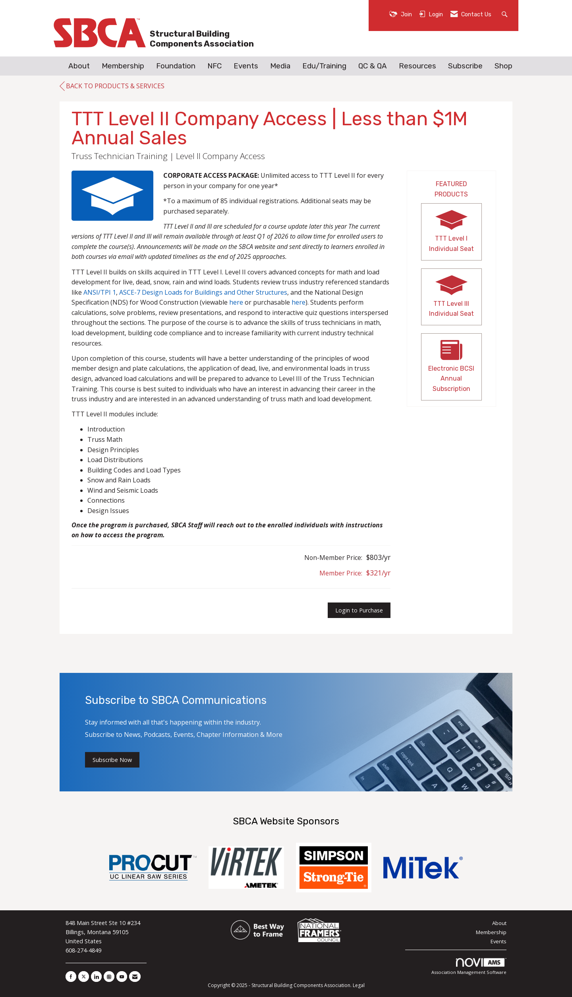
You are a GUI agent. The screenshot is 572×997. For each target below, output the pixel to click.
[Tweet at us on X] (83, 976)
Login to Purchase (359, 610)
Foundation (175, 66)
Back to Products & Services (112, 86)
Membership (123, 66)
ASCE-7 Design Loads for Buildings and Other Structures (203, 292)
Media (280, 66)
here (236, 302)
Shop (503, 66)
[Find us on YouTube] (121, 976)
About (79, 66)
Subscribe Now (112, 760)
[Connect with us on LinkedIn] (96, 976)
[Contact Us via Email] (135, 976)
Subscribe (465, 66)
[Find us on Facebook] (71, 976)
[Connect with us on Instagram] (109, 976)
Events (246, 66)
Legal (359, 985)
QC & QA (372, 66)
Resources (417, 66)
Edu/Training (324, 66)
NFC (214, 66)
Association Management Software (468, 966)
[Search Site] (505, 14)
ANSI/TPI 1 (99, 292)
